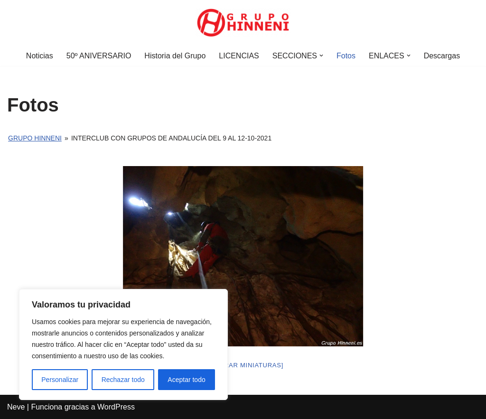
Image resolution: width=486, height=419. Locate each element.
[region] (123, 344)
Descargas (442, 56)
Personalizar (59, 379)
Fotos (345, 56)
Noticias (39, 56)
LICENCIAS (239, 56)
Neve (16, 407)
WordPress (116, 407)
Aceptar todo (186, 379)
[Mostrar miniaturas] (243, 365)
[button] (321, 55)
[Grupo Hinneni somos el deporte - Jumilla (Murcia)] (243, 23)
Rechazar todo (123, 379)
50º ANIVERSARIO (98, 56)
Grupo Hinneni (35, 138)
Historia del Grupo (175, 56)
